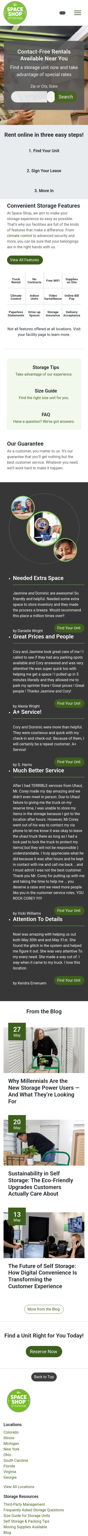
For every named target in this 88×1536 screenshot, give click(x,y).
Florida (9, 1466)
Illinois (9, 1438)
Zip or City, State (44, 86)
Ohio (7, 1455)
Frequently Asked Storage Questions (34, 1510)
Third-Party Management (24, 1504)
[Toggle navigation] (77, 12)
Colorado (11, 1432)
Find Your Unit (68, 628)
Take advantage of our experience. (44, 374)
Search (66, 97)
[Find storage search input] (29, 96)
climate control (19, 235)
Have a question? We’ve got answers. (44, 421)
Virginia (10, 1472)
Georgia (10, 1477)
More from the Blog (43, 1309)
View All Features (24, 260)
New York (11, 1449)
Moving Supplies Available (25, 1527)
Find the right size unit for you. (44, 398)
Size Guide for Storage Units (27, 1515)
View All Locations (19, 1487)
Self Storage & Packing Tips (27, 1521)
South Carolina (16, 1460)
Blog (7, 1532)
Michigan (11, 1443)
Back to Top (44, 1377)
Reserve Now (43, 1351)
